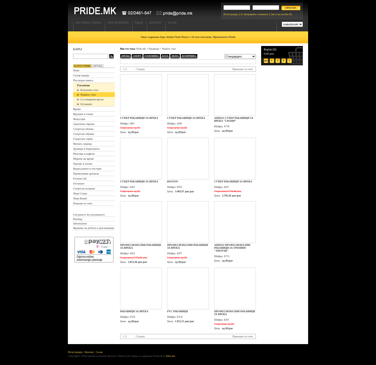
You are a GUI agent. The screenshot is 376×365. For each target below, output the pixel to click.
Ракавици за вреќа (134, 311)
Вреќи (77, 109)
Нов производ (118, 22)
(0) (290, 14)
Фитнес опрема (82, 143)
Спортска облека (83, 128)
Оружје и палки (82, 163)
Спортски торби (83, 138)
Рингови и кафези (84, 153)
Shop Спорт (80, 193)
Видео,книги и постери (87, 168)
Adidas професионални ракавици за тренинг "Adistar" (232, 248)
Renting (77, 219)
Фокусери (79, 118)
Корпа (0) (270, 49)
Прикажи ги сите (242, 69)
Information (80, 223)
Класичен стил (89, 89)
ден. (266, 60)
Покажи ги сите (82, 203)
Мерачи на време (83, 158)
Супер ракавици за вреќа (139, 118)
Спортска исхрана (84, 188)
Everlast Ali (80, 178)
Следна (140, 69)
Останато (78, 183)
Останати (86, 104)
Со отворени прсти (91, 99)
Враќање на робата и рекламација (93, 227)
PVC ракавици (177, 311)
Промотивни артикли (86, 173)
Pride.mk (141, 48)
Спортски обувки (83, 133)
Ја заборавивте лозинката (254, 14)
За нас (172, 22)
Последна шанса (83, 80)
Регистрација (231, 14)
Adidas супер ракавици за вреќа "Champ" (233, 119)
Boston (172, 181)
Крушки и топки (83, 113)
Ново (76, 70)
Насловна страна (88, 22)
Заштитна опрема (83, 123)
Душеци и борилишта (86, 148)
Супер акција (81, 75)
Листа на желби (279, 14)
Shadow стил (88, 94)
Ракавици (83, 85)
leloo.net (170, 356)
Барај (139, 22)
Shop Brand (80, 198)
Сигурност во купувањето (89, 214)
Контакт (155, 22)
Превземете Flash (224, 36)
